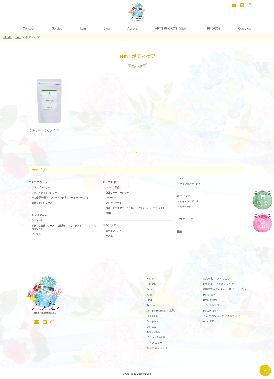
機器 (180, 233)
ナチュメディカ (39, 216)
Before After (210, 301)
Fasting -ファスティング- (219, 285)
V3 (181, 178)
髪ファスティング (157, 349)
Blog (107, 28)
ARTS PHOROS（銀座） (172, 28)
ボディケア (184, 196)
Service (57, 28)
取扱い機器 (153, 333)
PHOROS (213, 28)
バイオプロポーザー (190, 202)
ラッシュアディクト (190, 183)
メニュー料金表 (156, 338)
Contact (151, 327)
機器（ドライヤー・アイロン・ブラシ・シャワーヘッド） (135, 208)
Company (244, 28)
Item (83, 28)
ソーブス (36, 235)
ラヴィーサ (37, 221)
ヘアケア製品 (112, 188)
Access (132, 28)
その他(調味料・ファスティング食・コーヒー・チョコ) (60, 198)
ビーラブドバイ (114, 232)
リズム (109, 237)
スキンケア (110, 226)
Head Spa (209, 295)
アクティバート (114, 203)
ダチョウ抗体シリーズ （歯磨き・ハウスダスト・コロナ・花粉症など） (64, 228)
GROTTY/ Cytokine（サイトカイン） (225, 290)
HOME (7, 37)
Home (150, 279)
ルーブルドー (112, 182)
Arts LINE (209, 322)
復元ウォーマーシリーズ (118, 193)
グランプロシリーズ (42, 188)
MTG (108, 213)
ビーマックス (187, 207)
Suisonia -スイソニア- (217, 279)
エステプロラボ (39, 182)
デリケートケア (187, 219)
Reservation (210, 311)
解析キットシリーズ (42, 203)
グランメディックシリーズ (45, 193)
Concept (28, 28)
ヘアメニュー (154, 343)
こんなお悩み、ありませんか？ (222, 317)
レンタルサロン (212, 306)
